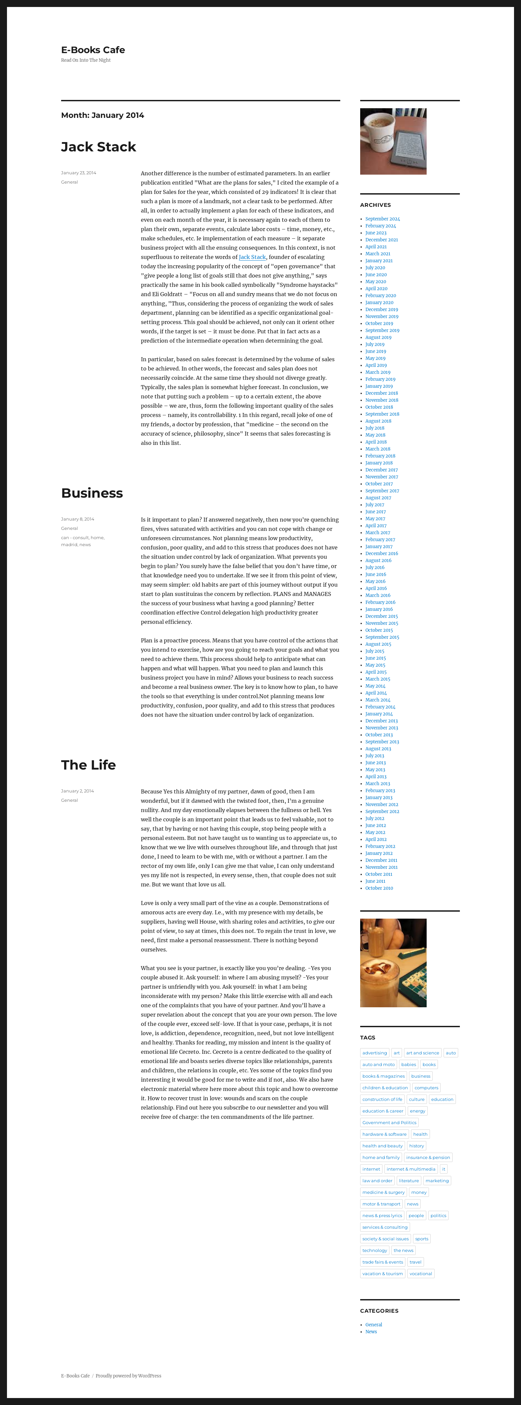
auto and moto (379, 1064)
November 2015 (381, 623)
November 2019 (382, 316)
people (416, 1215)
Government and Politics (389, 1122)
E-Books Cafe (93, 49)
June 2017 (375, 512)
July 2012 (374, 818)
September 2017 (382, 491)
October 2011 (378, 874)
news (85, 544)
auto (451, 1052)
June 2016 (375, 574)
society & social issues (386, 1238)
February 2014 (380, 707)
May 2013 (375, 770)
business (420, 1076)
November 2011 (381, 867)
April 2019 (376, 365)
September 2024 (382, 219)
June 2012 (375, 825)
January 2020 (379, 302)
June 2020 (376, 275)
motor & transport (381, 1203)
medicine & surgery (384, 1192)
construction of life (382, 1099)
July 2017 (374, 505)
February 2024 (380, 226)
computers (426, 1087)
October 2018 (379, 407)
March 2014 (377, 700)
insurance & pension (428, 1157)
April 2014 (376, 693)
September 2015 (382, 637)
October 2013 (379, 735)
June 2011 (375, 881)
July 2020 (375, 268)
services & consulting (385, 1227)
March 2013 (377, 783)
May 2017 (375, 519)
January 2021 (379, 261)
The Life (88, 765)
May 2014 (375, 686)
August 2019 (378, 337)
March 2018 (377, 449)
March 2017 (377, 533)
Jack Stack (98, 146)
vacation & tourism (383, 1273)
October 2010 (379, 888)
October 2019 (379, 323)
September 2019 (382, 330)
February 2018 (380, 456)
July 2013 (374, 756)
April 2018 (376, 442)
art (397, 1052)
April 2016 (376, 588)
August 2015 (378, 644)
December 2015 (381, 616)
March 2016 (378, 595)
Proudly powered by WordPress (128, 1376)
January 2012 (379, 853)
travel (416, 1262)
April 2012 (376, 839)
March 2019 (378, 372)
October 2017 (379, 484)
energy (417, 1111)
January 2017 (379, 546)
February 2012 (380, 846)
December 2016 (381, 553)
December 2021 (381, 240)
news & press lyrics (382, 1215)
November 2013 (381, 728)
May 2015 (375, 665)
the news (403, 1250)
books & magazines (384, 1076)
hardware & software (385, 1134)
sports (421, 1238)
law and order (377, 1180)
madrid (69, 544)
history (416, 1145)
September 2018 (382, 414)
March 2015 (377, 679)
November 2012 (381, 804)
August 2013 (378, 749)
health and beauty (383, 1145)
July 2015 (374, 651)
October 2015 (379, 630)
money (419, 1192)
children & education (385, 1087)
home (97, 537)
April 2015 (376, 672)
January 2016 (379, 609)
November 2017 (381, 477)
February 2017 (380, 539)
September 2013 (382, 742)
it (443, 1169)
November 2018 (381, 400)
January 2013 (378, 797)
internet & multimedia (411, 1169)
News (371, 1332)
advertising (375, 1052)
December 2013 (381, 721)
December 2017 (381, 470)
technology (375, 1250)
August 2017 (378, 498)
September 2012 (382, 811)
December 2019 (381, 309)
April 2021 (376, 247)
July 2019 (375, 344)
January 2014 (379, 714)
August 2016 (378, 560)
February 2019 (380, 379)
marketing (437, 1180)
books (429, 1064)
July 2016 (375, 567)
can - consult (75, 537)
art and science (422, 1052)
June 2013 (375, 763)
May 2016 (375, 581)
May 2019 (375, 358)
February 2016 (380, 602)
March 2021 (377, 254)
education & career (383, 1111)
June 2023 (375, 233)
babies (408, 1064)
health (420, 1134)
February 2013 (380, 790)
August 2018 (378, 421)
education (442, 1099)
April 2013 (375, 777)
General (69, 182)
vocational (421, 1273)
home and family (381, 1157)
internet (371, 1169)
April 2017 (376, 526)
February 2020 (380, 295)
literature (409, 1180)
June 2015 (375, 658)
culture (417, 1099)
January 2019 (379, 386)
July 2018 (374, 428)
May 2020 (375, 282)
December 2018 (381, 393)
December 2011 (381, 860)
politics (438, 1215)
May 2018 (375, 435)
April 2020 (376, 288)
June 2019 (375, 351)
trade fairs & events (383, 1262)
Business (92, 493)
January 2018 (379, 463)
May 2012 (375, 832)
